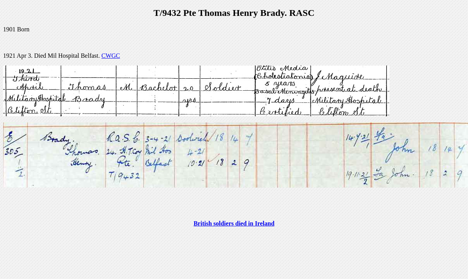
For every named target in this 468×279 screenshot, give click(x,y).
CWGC (111, 55)
